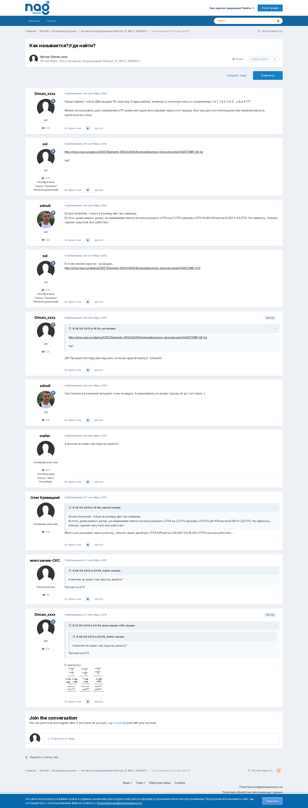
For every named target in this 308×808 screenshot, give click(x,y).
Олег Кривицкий (45, 497)
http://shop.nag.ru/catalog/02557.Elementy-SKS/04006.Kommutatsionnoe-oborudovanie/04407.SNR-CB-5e (134, 152)
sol (45, 144)
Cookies (179, 782)
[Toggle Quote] (70, 328)
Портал (51, 20)
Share (237, 59)
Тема (140, 782)
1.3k (46, 239)
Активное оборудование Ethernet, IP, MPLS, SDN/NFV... (104, 61)
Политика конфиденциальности (261, 787)
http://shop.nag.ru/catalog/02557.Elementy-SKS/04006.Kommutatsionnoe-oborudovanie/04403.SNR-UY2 (132, 268)
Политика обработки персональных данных (252, 792)
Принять (272, 801)
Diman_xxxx (59, 56)
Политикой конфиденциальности (119, 803)
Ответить (268, 75)
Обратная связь (160, 782)
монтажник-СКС (45, 560)
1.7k (46, 128)
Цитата (98, 128)
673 (46, 470)
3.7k (46, 178)
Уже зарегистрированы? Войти (231, 8)
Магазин (34, 20)
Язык (127, 782)
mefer (45, 436)
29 (46, 594)
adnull (45, 206)
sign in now (115, 722)
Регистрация (270, 7)
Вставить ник (73, 128)
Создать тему (237, 75)
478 (46, 531)
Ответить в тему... (62, 738)
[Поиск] (233, 21)
